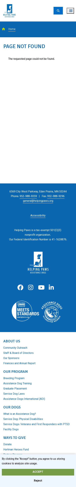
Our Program (15, 371)
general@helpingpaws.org (38, 201)
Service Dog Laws (14, 394)
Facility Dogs (11, 430)
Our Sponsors (11, 358)
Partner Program (12, 455)
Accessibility (38, 216)
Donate (7, 445)
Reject (38, 482)
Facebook (20, 287)
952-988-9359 (28, 196)
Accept (38, 474)
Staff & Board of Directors (18, 353)
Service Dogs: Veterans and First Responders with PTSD (36, 424)
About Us (11, 341)
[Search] (58, 10)
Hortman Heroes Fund (16, 450)
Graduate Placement (15, 389)
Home (11, 29)
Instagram (31, 287)
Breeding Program (13, 378)
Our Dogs (12, 407)
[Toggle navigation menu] (70, 11)
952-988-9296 (56, 196)
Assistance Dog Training (17, 384)
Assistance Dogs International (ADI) (24, 399)
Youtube (41, 287)
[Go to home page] (9, 2)
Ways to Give (14, 437)
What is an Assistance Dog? (19, 414)
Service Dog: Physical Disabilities (23, 419)
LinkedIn (51, 287)
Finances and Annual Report (19, 364)
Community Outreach (15, 348)
